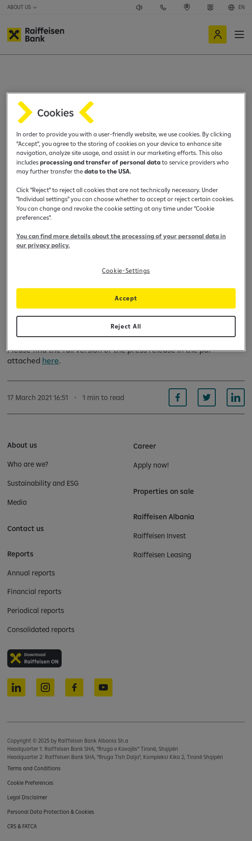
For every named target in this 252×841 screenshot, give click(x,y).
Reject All (126, 326)
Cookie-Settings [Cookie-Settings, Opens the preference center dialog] (126, 270)
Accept (126, 298)
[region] (126, 221)
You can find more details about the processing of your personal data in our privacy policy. (121, 240)
